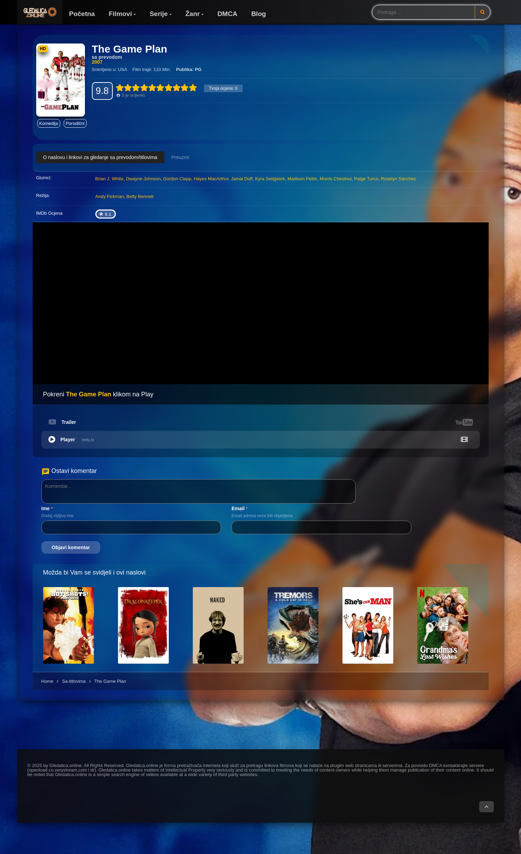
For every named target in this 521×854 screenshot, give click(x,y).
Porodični (75, 123)
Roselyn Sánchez (398, 178)
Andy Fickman (109, 196)
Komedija (48, 123)
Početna (82, 13)
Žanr (192, 13)
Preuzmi (180, 157)
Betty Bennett (139, 196)
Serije (159, 13)
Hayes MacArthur (211, 178)
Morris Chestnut (336, 178)
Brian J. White (109, 178)
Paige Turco (366, 178)
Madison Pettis (302, 178)
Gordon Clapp (177, 178)
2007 (97, 62)
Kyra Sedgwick (270, 178)
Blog (258, 13)
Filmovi (120, 13)
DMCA (227, 13)
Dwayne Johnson (143, 178)
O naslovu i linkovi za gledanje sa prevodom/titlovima (100, 157)
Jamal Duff (242, 178)
